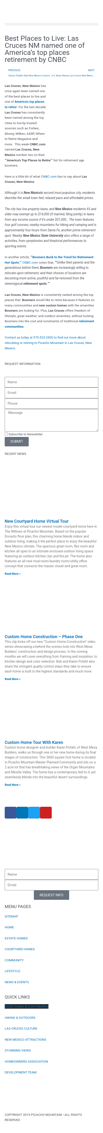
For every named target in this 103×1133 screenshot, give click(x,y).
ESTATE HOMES (16, 938)
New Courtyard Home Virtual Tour (36, 521)
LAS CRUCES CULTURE (21, 1028)
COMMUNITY (14, 960)
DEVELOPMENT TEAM (20, 1072)
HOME (9, 927)
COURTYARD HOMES (20, 949)
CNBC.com (49, 176)
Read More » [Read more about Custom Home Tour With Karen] (12, 785)
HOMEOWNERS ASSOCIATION (26, 1061)
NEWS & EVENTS (17, 982)
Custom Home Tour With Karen (34, 742)
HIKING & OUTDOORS (20, 1017)
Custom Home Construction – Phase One (44, 636)
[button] (51, 24)
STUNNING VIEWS (18, 1050)
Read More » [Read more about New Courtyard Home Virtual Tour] (12, 573)
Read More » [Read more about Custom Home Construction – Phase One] (12, 679)
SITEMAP (11, 916)
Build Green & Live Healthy (26, 1006)
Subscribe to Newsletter (25, 434)
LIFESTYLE (12, 971)
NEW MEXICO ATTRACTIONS (25, 1039)
